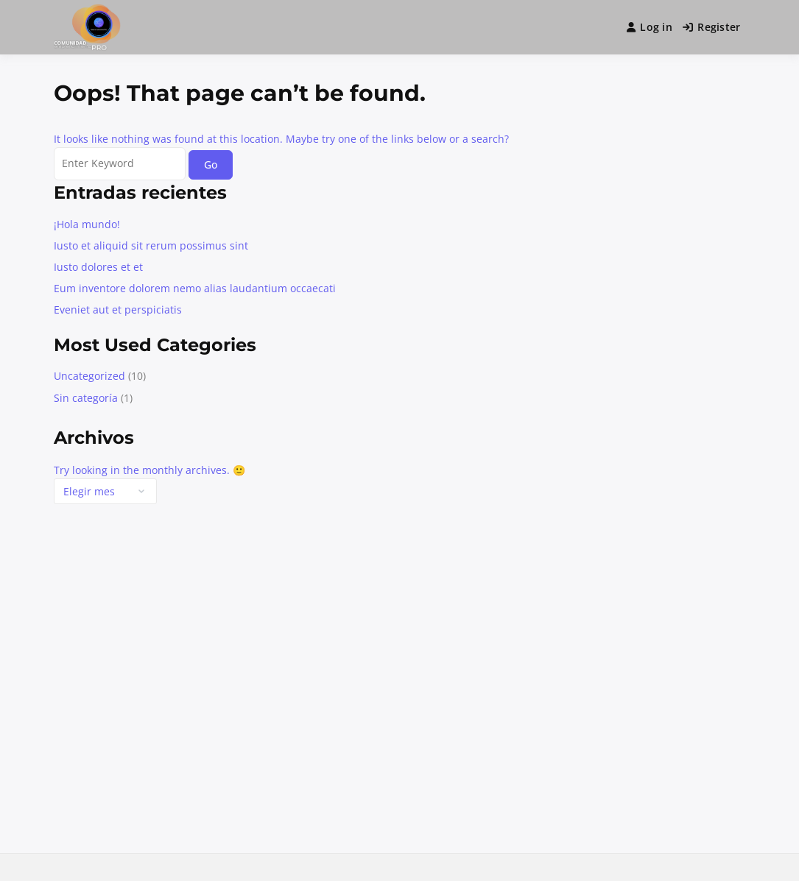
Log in (649, 27)
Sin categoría (86, 398)
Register (712, 27)
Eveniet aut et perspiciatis (118, 309)
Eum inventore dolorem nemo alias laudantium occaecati (195, 288)
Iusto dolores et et (98, 267)
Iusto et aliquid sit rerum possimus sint (151, 245)
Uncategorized (89, 376)
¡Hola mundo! (87, 224)
